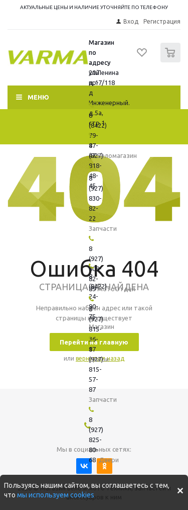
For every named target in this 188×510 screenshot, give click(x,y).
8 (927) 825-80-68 (96, 439)
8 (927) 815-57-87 (96, 369)
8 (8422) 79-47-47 (98, 135)
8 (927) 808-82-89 (96, 268)
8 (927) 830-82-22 (96, 198)
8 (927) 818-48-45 (96, 165)
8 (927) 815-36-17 (96, 329)
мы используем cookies (55, 495)
